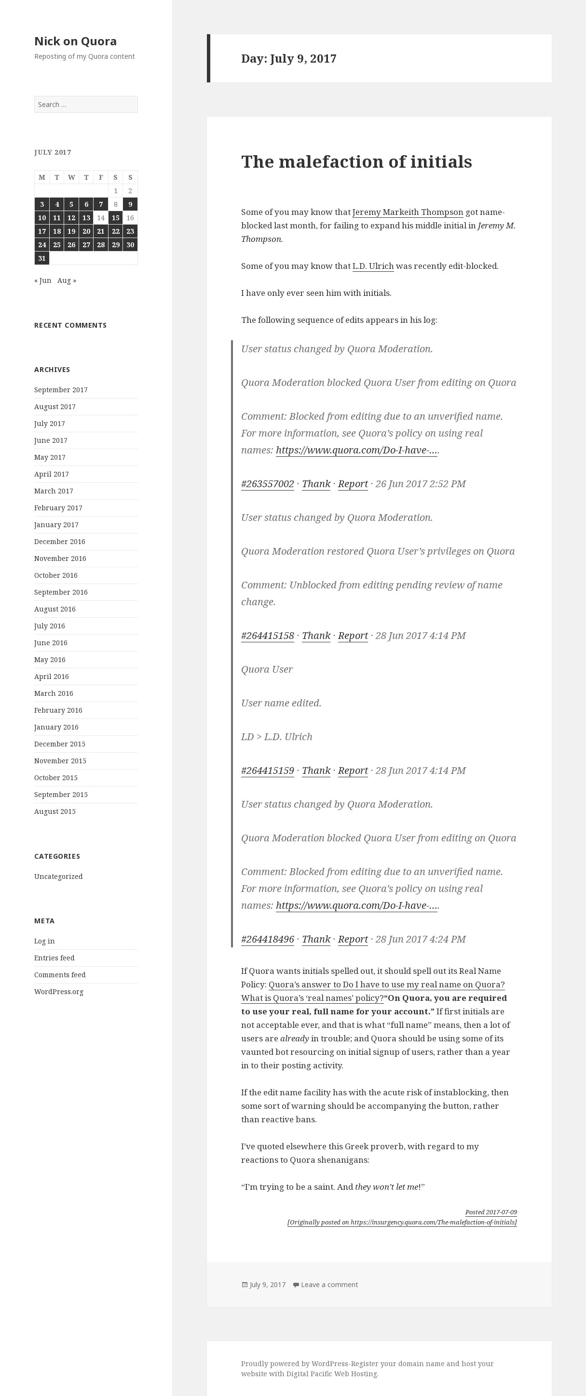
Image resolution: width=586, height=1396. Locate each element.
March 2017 (53, 490)
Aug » (66, 280)
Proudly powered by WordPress (294, 1363)
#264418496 (267, 938)
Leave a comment (329, 1284)
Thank (316, 483)
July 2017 (49, 423)
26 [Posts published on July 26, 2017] (71, 244)
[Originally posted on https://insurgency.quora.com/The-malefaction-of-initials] (402, 1222)
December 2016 (59, 541)
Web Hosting (355, 1373)
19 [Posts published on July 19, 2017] (71, 231)
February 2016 (58, 710)
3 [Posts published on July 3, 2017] (42, 204)
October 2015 (56, 777)
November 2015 (60, 760)
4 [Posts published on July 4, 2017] (57, 204)
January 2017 (56, 524)
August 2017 (55, 406)
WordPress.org (58, 991)
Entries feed (54, 957)
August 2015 (55, 811)
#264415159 (267, 770)
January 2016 (56, 726)
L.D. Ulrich (373, 265)
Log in (44, 940)
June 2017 (51, 440)
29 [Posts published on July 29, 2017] (116, 244)
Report (353, 483)
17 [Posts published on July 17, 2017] (42, 231)
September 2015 (61, 794)
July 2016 (49, 625)
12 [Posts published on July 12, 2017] (71, 217)
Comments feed (60, 974)
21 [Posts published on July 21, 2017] (101, 231)
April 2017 (51, 474)
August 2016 (55, 608)
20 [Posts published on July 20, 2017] (86, 231)
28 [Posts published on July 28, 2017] (101, 244)
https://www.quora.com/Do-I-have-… (356, 449)
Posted (491, 1212)
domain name (421, 1363)
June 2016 (51, 642)
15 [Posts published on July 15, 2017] (116, 217)
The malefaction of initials (356, 161)
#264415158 (267, 635)
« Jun (43, 280)
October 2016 (56, 575)
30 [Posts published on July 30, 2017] (130, 244)
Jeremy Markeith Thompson (408, 211)
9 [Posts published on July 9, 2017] (130, 204)
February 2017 (58, 507)
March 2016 (53, 693)
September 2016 (61, 592)
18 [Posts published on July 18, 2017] (57, 231)
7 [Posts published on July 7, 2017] (101, 204)
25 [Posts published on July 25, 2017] (57, 244)
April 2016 (51, 676)
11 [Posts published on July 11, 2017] (57, 217)
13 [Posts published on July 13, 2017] (86, 217)
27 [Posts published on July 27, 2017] (86, 244)
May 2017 (50, 457)
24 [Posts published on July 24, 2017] (42, 244)
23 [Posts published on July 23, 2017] (130, 231)
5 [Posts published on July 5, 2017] (71, 204)
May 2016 (50, 659)
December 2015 (59, 743)
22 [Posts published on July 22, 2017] (116, 231)
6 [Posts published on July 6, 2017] (86, 204)
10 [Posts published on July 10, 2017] (42, 217)
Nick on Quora (75, 41)
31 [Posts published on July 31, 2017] (42, 258)
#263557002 (267, 483)
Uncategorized (58, 876)
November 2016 (60, 558)
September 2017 (61, 389)
